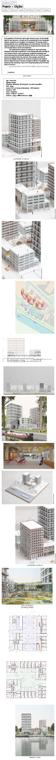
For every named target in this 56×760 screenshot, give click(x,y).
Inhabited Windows (21, 159)
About (38, 10)
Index (5, 10)
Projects (6, 6)
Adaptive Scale (35, 757)
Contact (46, 10)
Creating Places (27, 607)
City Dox (18, 6)
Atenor (12, 86)
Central (15, 95)
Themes (13, 10)
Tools (21, 10)
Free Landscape (27, 606)
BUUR (30, 95)
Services (29, 10)
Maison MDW (9, 3)
